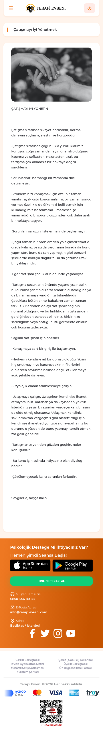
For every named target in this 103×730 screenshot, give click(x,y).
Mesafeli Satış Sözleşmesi (27, 668)
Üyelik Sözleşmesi (75, 664)
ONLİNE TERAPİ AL (52, 581)
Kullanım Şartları (27, 672)
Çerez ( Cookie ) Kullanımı (75, 660)
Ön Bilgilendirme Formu (75, 668)
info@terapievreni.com (28, 612)
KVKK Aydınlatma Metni (27, 664)
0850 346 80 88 (22, 599)
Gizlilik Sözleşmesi (28, 660)
